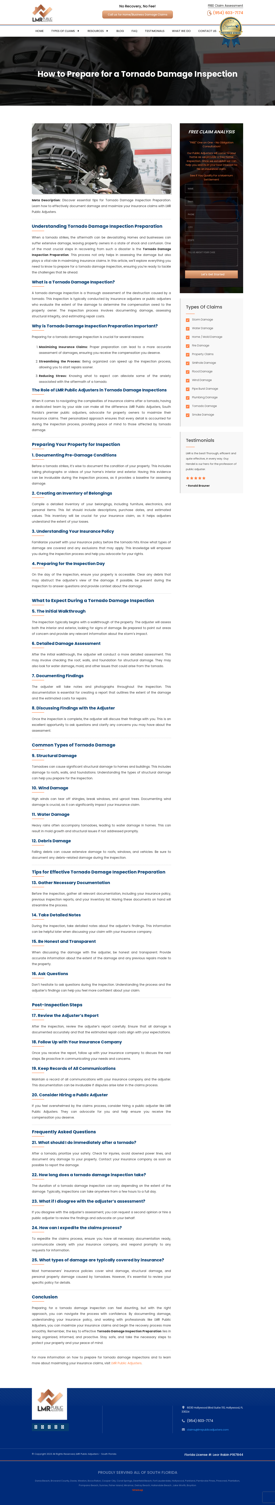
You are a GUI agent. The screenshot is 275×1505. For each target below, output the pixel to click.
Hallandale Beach (161, 1485)
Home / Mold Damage (207, 337)
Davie (73, 1480)
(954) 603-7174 (228, 13)
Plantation (233, 1480)
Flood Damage (202, 371)
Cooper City (109, 1480)
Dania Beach (42, 1480)
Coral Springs (124, 1480)
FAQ (134, 31)
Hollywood (178, 1480)
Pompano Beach (88, 1485)
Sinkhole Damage (204, 363)
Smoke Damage (203, 415)
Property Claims (203, 354)
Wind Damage (202, 380)
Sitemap (137, 1490)
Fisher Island (116, 1485)
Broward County (60, 1480)
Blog (120, 31)
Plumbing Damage (205, 397)
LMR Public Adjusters (126, 1363)
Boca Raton (94, 1480)
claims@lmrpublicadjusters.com (208, 1429)
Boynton (191, 1485)
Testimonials (154, 31)
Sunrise (103, 1485)
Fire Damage (200, 345)
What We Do (181, 31)
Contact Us (207, 31)
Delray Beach (142, 1485)
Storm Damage (202, 320)
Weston (82, 1480)
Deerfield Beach (142, 1480)
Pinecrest (221, 1480)
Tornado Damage (204, 406)
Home (39, 31)
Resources (98, 31)
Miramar (129, 1485)
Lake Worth (179, 1485)
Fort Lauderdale (162, 1480)
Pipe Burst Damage (205, 389)
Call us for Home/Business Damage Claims (137, 14)
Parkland (190, 1480)
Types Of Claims (65, 31)
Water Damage (202, 328)
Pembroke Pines (205, 1480)
